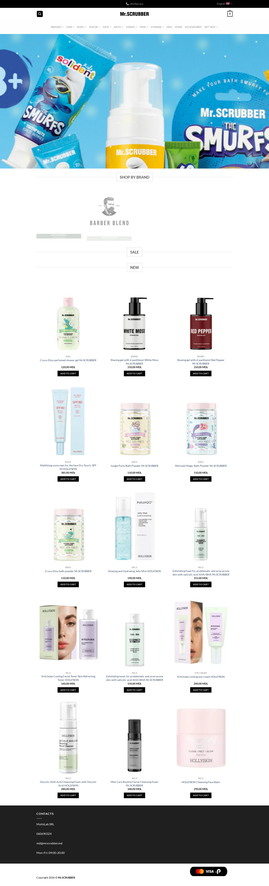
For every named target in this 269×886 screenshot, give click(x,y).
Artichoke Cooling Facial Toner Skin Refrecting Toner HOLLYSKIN (68, 678)
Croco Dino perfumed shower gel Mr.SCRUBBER (68, 360)
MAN (144, 27)
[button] (40, 14)
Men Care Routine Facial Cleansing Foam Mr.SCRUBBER (134, 783)
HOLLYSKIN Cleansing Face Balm (201, 782)
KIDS (169, 27)
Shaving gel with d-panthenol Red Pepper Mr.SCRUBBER (201, 361)
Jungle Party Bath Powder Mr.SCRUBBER (134, 465)
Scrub (94, 27)
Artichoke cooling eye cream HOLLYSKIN (201, 676)
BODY (81, 27)
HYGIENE (157, 27)
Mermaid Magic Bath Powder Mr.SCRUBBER (201, 465)
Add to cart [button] (68, 373)
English (225, 4)
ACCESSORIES (193, 27)
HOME (178, 27)
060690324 (44, 833)
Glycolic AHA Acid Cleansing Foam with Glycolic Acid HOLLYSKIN (68, 783)
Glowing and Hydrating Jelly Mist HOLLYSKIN (134, 571)
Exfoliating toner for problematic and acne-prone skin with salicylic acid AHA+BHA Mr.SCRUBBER (134, 678)
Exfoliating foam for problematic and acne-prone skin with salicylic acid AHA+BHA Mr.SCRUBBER (200, 572)
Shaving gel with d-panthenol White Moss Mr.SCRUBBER (134, 361)
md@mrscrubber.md (49, 843)
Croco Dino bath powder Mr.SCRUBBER (68, 571)
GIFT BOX (211, 27)
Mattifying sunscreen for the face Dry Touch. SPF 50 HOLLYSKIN (68, 467)
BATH (118, 27)
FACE (107, 27)
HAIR (70, 27)
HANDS (131, 27)
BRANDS (57, 27)
